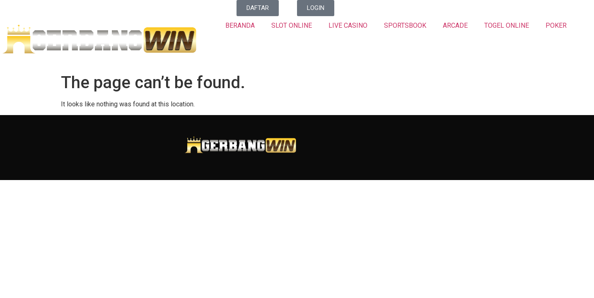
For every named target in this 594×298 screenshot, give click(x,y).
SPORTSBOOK (405, 25)
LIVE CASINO (347, 25)
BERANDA (240, 25)
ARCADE (455, 25)
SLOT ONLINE (291, 25)
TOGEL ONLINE (506, 25)
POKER (556, 25)
